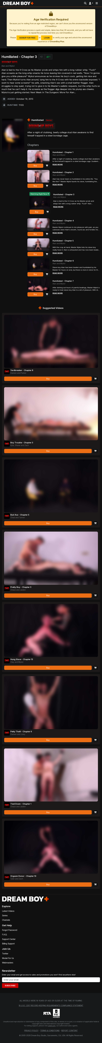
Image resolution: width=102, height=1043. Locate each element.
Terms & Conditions (50, 1031)
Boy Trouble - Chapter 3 (22, 442)
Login (47, 38)
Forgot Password (9, 930)
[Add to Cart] (46, 166)
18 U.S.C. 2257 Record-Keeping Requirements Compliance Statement (51, 1006)
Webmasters (7, 963)
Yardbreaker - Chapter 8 (23, 370)
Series (5, 916)
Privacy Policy (31, 1031)
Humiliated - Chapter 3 (64, 194)
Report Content (69, 1031)
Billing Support (8, 944)
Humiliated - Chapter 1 (64, 152)
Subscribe (10, 986)
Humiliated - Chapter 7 (64, 281)
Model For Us (8, 958)
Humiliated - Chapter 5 (64, 240)
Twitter (5, 954)
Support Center (9, 939)
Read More (58, 165)
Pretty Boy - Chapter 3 (22, 587)
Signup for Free (27, 38)
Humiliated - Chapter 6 (64, 261)
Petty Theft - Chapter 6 (22, 731)
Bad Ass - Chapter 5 (20, 515)
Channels (6, 920)
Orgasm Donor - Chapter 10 (24, 876)
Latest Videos (8, 911)
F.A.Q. (4, 935)
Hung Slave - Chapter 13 (22, 659)
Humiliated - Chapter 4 (64, 220)
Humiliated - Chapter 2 (64, 172)
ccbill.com (51, 1026)
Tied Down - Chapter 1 (21, 804)
